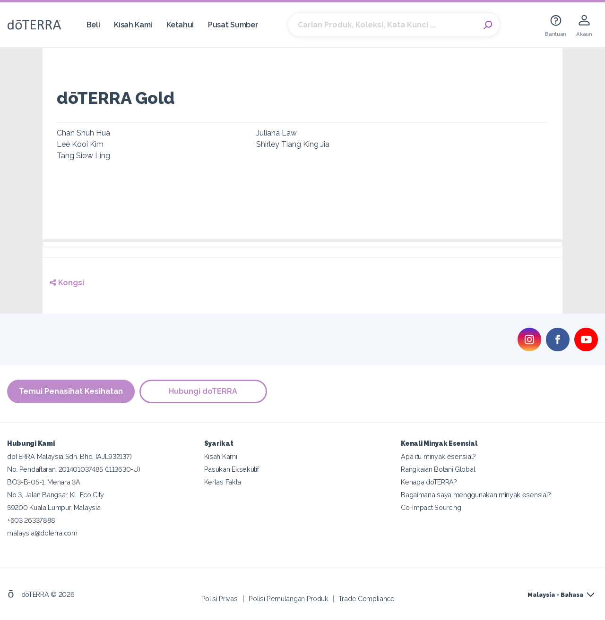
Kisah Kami (133, 24)
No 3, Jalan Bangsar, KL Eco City (55, 495)
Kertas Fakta (222, 482)
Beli (93, 24)
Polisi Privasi (220, 599)
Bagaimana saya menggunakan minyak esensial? (476, 495)
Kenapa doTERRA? (429, 482)
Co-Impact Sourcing (431, 507)
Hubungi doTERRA (203, 391)
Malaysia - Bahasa (555, 595)
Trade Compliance (366, 599)
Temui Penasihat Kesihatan (71, 391)
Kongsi (67, 282)
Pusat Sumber (233, 24)
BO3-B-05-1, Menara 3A (43, 482)
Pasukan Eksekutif (231, 469)
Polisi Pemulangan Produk (288, 599)
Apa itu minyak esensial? (438, 456)
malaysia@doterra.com (42, 533)
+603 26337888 (31, 520)
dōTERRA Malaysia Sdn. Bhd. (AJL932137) (69, 456)
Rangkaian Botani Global (438, 469)
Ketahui (180, 24)
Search (488, 25)
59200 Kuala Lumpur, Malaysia (53, 507)
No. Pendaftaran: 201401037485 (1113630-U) (73, 469)
